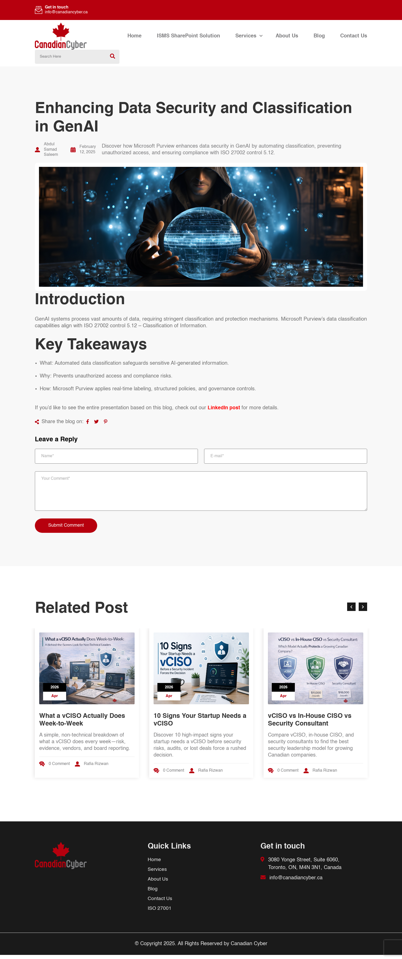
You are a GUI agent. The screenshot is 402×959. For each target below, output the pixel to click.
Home (134, 36)
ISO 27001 (160, 912)
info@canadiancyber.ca (66, 12)
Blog (319, 36)
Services (245, 36)
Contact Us (353, 36)
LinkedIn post (224, 408)
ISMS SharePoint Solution (188, 36)
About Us (287, 36)
